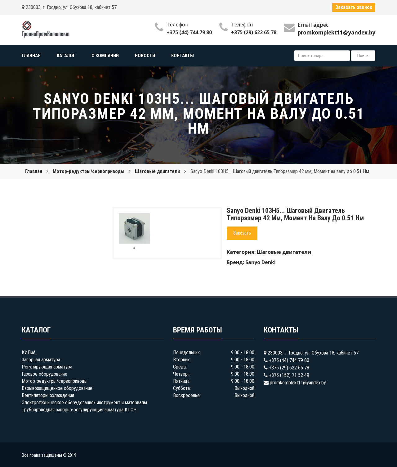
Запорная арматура (41, 360)
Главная (33, 171)
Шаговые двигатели (157, 171)
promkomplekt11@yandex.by (298, 383)
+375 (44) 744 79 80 (189, 32)
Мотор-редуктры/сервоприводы (88, 171)
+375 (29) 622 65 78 (253, 32)
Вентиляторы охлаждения (48, 395)
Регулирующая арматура (47, 367)
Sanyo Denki (260, 262)
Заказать (242, 233)
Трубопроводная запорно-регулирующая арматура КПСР (79, 410)
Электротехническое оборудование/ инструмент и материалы (84, 402)
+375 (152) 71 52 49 (289, 375)
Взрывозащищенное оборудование (57, 388)
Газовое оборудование (44, 374)
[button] (144, 219)
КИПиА (29, 352)
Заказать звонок (353, 7)
